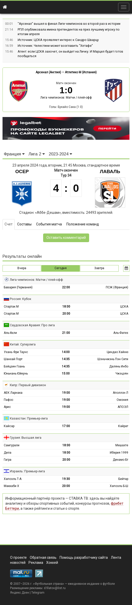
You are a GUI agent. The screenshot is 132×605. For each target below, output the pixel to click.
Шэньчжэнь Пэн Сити (112, 359)
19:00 (66, 392)
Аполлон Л (120, 392)
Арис (7, 407)
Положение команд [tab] (82, 224)
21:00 (66, 333)
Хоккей (52, 563)
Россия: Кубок (20, 299)
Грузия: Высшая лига (25, 437)
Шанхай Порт (13, 359)
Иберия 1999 (119, 452)
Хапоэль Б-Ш (119, 486)
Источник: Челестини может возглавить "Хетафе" (55, 46)
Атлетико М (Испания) (81, 72)
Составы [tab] (24, 224)
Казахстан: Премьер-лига (29, 418)
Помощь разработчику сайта (84, 557)
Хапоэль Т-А (12, 479)
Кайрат (123, 426)
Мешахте (121, 445)
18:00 (66, 306)
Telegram (37, 592)
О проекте (18, 557)
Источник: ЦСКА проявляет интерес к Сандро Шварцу (58, 40)
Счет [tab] (9, 224)
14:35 (66, 359)
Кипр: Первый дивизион (28, 385)
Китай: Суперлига (23, 344)
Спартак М (11, 306)
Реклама (36, 563)
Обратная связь (43, 557)
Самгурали (11, 445)
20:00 (66, 313)
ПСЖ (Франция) (117, 287)
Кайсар (9, 426)
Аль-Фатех (120, 333)
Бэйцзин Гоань (14, 366)
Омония (122, 400)
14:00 (66, 352)
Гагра (7, 459)
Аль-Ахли (10, 333)
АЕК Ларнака (13, 392)
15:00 (66, 373)
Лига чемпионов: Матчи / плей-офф (66, 97)
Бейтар (123, 479)
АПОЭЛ (123, 407)
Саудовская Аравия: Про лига (32, 325)
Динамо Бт (120, 459)
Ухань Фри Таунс (16, 352)
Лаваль (110, 171)
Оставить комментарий (66, 238)
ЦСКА (124, 306)
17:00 (66, 426)
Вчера (21, 268)
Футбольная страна (49, 584)
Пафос (8, 400)
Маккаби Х (11, 486)
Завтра (99, 268)
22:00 (66, 287)
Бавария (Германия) (18, 287)
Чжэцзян (121, 373)
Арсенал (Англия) (48, 72)
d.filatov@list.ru (55, 588)
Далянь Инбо (118, 366)
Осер (22, 171)
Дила (7, 452)
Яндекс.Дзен (19, 592)
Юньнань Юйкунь (16, 373)
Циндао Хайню (117, 352)
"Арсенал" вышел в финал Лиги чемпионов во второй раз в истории (69, 24)
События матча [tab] (49, 224)
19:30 (66, 479)
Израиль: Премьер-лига (27, 471)
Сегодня (61, 268)
